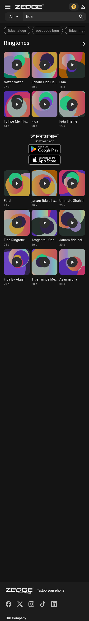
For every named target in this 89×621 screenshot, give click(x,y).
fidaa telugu (17, 30)
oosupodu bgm (47, 30)
